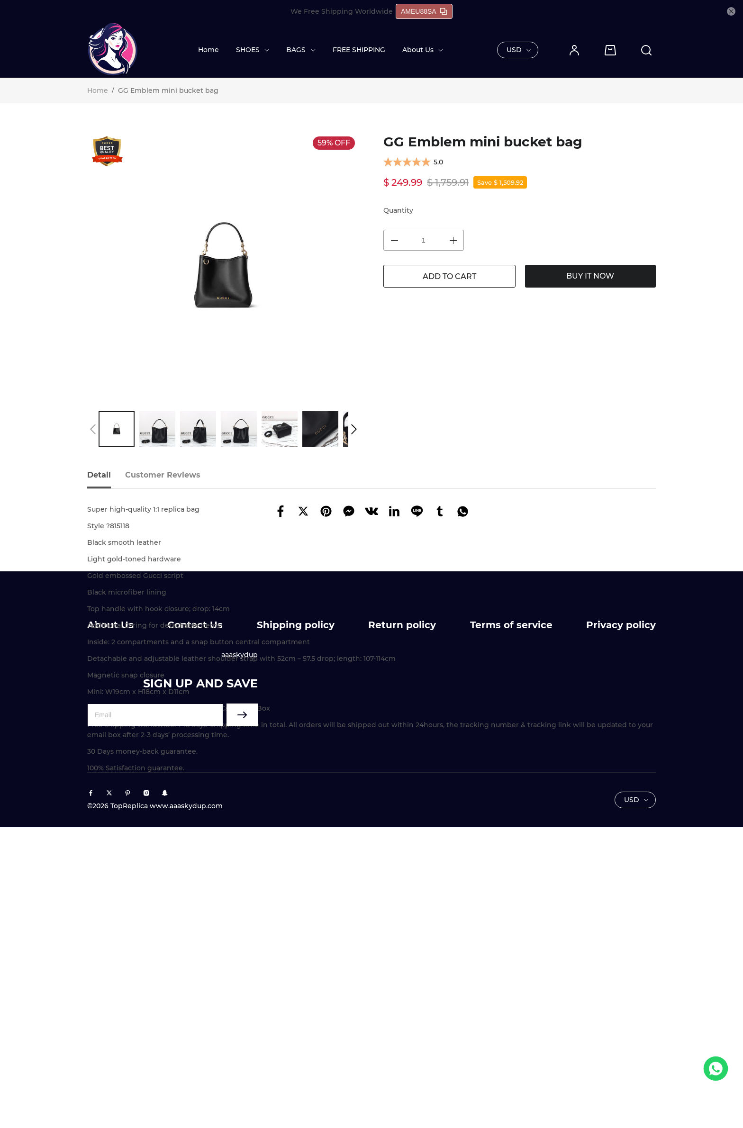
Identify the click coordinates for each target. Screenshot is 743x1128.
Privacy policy (621, 925)
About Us (418, 49)
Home (208, 49)
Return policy (402, 925)
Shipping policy (296, 925)
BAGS (296, 49)
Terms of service (511, 925)
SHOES (248, 49)
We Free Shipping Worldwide (341, 11)
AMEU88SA (424, 11)
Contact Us (195, 925)
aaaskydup (239, 955)
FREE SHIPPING (359, 49)
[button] (93, 429)
